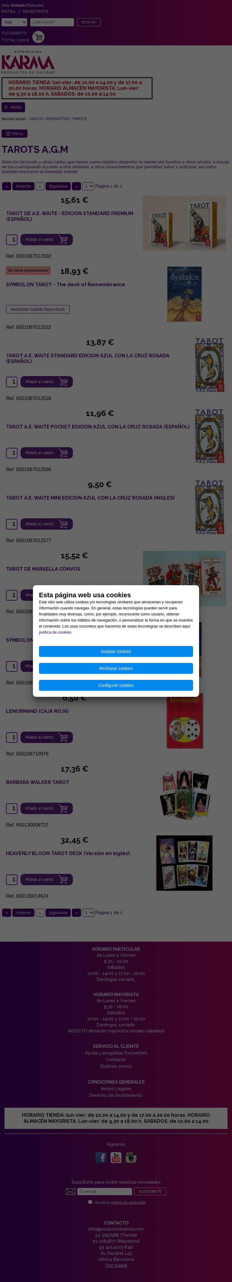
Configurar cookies (116, 685)
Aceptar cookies (116, 651)
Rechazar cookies (116, 668)
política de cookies (55, 632)
